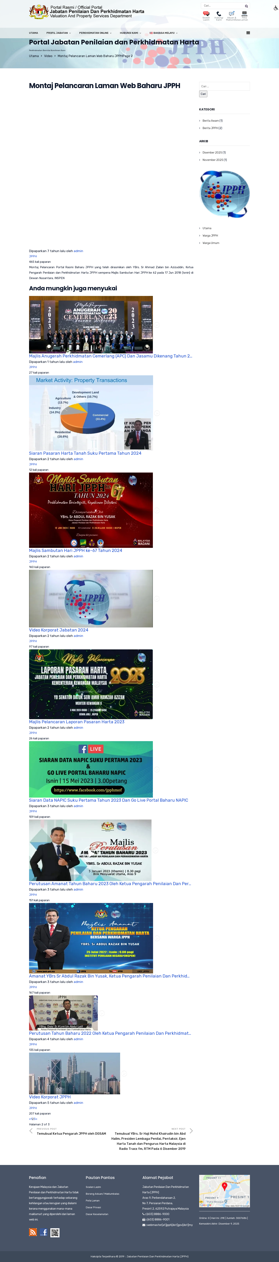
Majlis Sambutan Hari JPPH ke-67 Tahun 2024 (75, 550)
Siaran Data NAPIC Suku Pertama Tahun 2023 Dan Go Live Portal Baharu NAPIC (108, 800)
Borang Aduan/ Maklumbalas (102, 1193)
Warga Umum (211, 243)
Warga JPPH (210, 235)
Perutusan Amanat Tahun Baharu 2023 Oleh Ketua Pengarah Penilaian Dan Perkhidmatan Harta (111, 883)
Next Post (148, 1139)
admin (78, 251)
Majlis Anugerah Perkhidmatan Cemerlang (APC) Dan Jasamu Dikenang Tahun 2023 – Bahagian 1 (111, 356)
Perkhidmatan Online (93, 32)
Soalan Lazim (206, 16)
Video (48, 56)
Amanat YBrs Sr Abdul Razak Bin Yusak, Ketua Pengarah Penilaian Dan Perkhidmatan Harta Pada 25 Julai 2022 (111, 976)
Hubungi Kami (218, 16)
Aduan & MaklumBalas (233, 16)
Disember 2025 (212, 152)
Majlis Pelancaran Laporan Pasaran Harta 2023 (76, 721)
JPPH (33, 256)
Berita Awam (211, 120)
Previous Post (74, 1132)
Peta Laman (244, 16)
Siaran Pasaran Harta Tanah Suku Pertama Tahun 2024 (85, 453)
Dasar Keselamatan (97, 1214)
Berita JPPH (210, 128)
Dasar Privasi (93, 1207)
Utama (33, 32)
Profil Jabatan (57, 32)
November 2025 (213, 160)
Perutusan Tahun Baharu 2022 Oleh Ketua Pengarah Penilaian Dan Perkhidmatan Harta (111, 1033)
